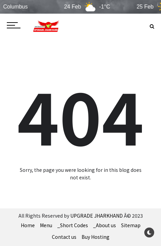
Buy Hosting (95, 236)
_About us (104, 225)
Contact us (64, 236)
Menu (46, 225)
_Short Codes (72, 225)
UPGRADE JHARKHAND (96, 215)
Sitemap (131, 225)
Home (28, 225)
